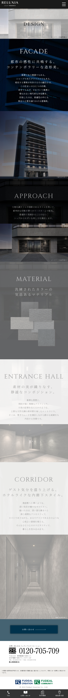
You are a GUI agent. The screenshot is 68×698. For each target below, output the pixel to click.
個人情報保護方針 (14, 662)
